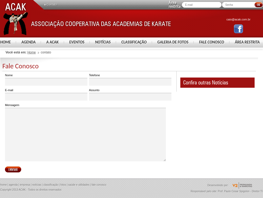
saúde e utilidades (79, 184)
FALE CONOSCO (211, 42)
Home (31, 52)
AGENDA (29, 42)
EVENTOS (77, 42)
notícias (36, 184)
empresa (25, 184)
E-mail (46, 95)
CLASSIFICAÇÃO (134, 42)
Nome (46, 80)
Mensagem (85, 132)
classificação (50, 184)
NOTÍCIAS (103, 42)
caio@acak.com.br (238, 19)
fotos (63, 184)
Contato (52, 4)
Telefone (130, 80)
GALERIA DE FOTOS (172, 42)
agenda (13, 184)
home (3, 184)
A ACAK (52, 42)
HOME (5, 42)
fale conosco (99, 184)
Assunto (130, 95)
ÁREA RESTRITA (247, 42)
